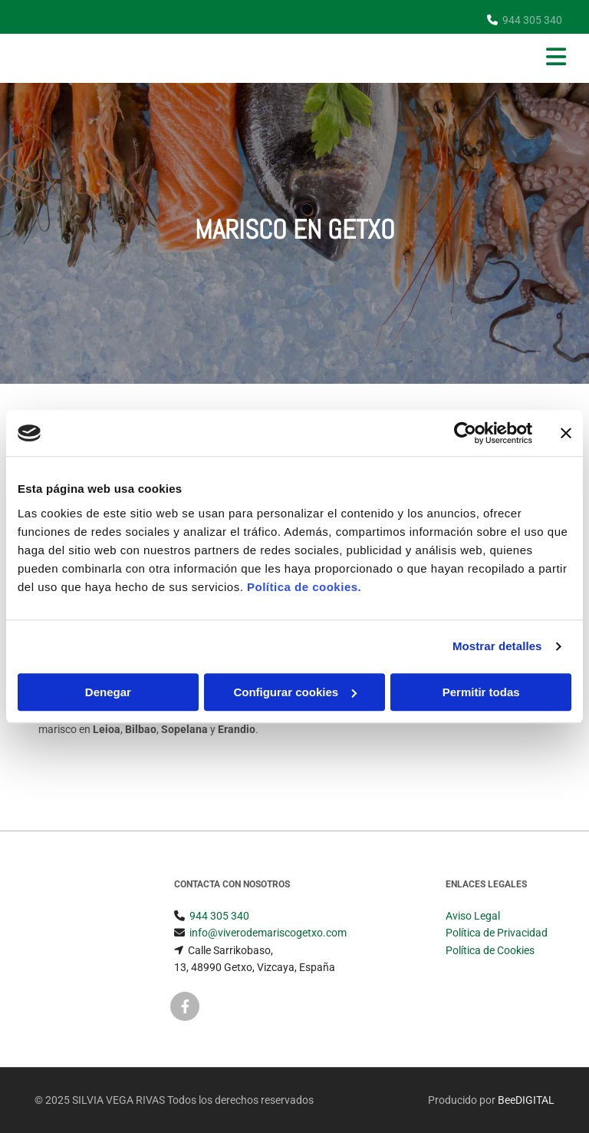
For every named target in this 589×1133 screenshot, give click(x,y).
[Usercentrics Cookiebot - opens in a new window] (465, 432)
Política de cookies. (304, 586)
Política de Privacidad (497, 933)
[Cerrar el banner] (566, 433)
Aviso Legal (473, 916)
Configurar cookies (295, 692)
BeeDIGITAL (526, 1100)
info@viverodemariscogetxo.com (268, 933)
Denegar (108, 692)
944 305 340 (532, 20)
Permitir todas (481, 692)
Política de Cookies (490, 950)
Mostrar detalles (497, 645)
